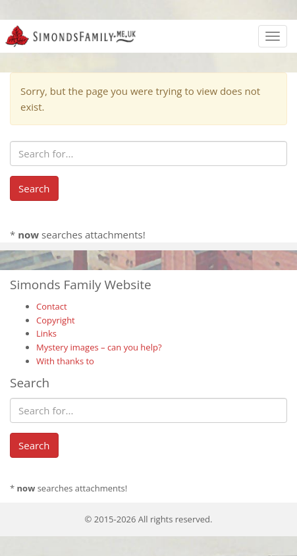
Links (46, 333)
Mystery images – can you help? (99, 347)
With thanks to (65, 361)
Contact (51, 306)
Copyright (55, 320)
